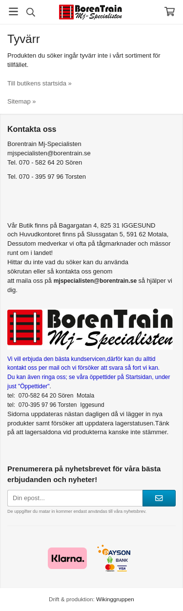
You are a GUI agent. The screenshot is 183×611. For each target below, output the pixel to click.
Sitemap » (21, 101)
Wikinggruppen (115, 599)
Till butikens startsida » (39, 83)
